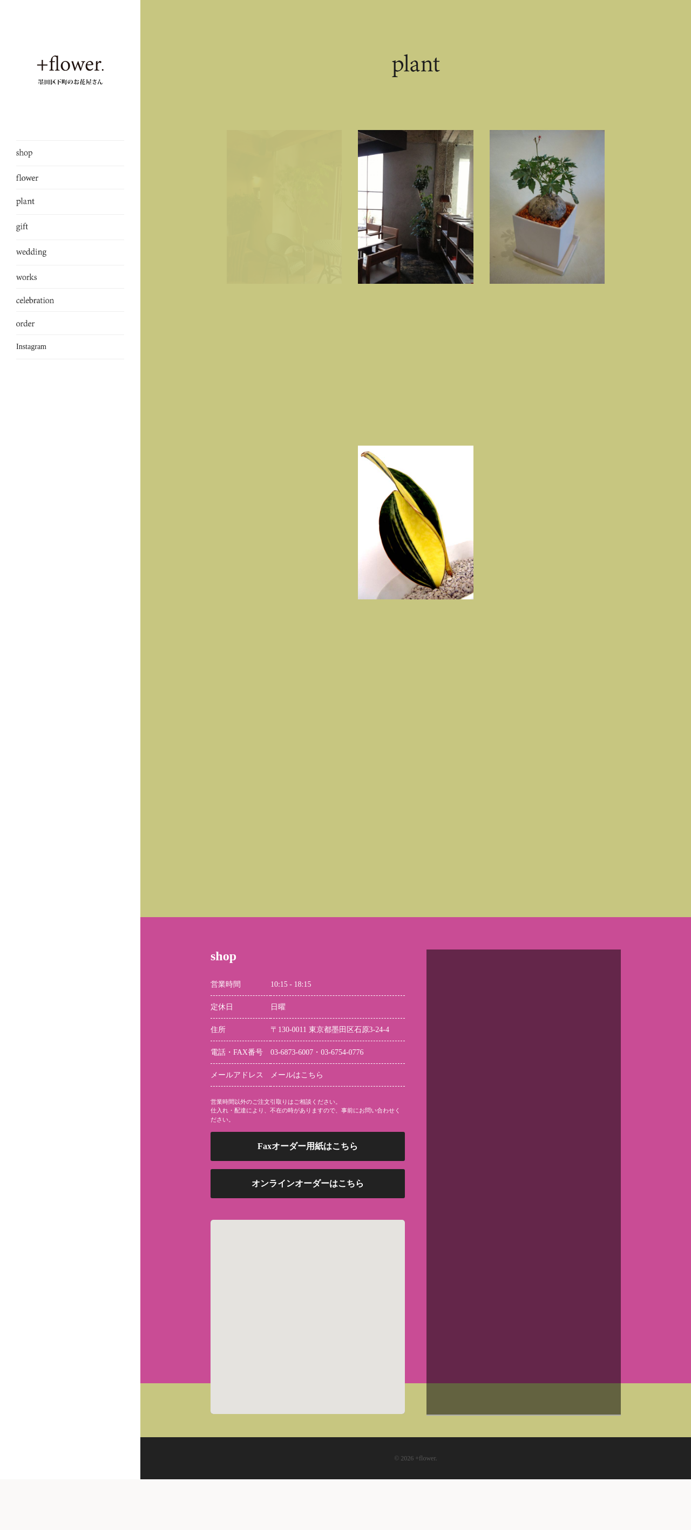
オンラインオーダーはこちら (308, 1234)
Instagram (31, 347)
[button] (308, 1358)
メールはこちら (296, 1126)
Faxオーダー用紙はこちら (308, 1197)
